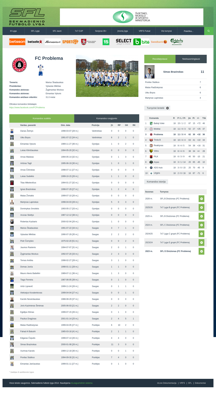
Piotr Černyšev (27, 241)
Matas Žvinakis (27, 195)
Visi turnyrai (166, 31)
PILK (154, 156)
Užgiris (155, 173)
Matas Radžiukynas (29, 325)
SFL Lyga (35, 31)
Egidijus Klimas (27, 312)
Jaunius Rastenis (28, 247)
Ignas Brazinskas (28, 189)
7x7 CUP (79, 31)
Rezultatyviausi (160, 59)
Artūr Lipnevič (26, 286)
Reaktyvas (156, 145)
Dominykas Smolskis (29, 208)
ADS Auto (156, 167)
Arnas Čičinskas (27, 170)
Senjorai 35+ (101, 31)
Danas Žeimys (26, 131)
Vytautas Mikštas (28, 234)
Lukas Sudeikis (27, 176)
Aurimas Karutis (27, 351)
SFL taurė (57, 31)
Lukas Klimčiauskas (29, 150)
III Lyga (13, 31)
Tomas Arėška (26, 260)
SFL (190, 383)
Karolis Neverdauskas (30, 299)
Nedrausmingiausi (191, 59)
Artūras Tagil (26, 163)
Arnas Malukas (27, 157)
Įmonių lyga (122, 31)
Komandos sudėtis (42, 118)
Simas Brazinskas (28, 344)
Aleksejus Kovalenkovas (31, 293)
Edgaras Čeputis (27, 338)
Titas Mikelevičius (28, 182)
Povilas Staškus (27, 357)
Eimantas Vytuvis (28, 144)
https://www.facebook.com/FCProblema (27, 107)
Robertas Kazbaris (28, 221)
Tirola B (155, 140)
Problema (156, 134)
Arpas (154, 162)
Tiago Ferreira (26, 280)
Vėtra (154, 151)
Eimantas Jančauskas (30, 364)
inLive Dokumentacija (166, 383)
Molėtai (155, 129)
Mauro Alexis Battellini (30, 273)
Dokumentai (200, 383)
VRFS (182, 383)
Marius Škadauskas (29, 228)
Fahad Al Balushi (28, 331)
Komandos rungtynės (106, 118)
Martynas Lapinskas (29, 202)
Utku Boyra (25, 137)
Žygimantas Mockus (29, 254)
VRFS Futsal (144, 31)
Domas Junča (26, 267)
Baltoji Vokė (157, 123)
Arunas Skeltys (27, 215)
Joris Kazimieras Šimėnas (32, 306)
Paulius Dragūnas (28, 318)
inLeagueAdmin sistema (81, 383)
